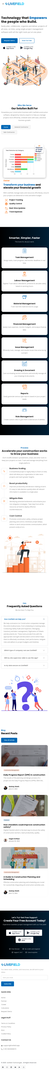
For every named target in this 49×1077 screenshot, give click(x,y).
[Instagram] (7, 1067)
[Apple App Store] (23, 1067)
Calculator (5, 1008)
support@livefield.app (10, 1046)
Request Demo (9, 41)
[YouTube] (15, 1067)
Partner (4, 1001)
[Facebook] (3, 1067)
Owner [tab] (6, 127)
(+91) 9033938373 (8, 1049)
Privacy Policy (6, 1027)
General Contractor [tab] (21, 127)
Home (3, 998)
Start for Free (27, 41)
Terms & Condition (8, 1023)
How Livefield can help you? (15, 619)
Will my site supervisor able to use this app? (21, 658)
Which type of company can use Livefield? (20, 650)
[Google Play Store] (19, 1067)
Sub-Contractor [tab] (9, 132)
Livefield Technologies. (15, 1063)
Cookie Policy (6, 1034)
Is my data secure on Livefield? (16, 665)
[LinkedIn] (11, 1067)
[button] (3, 3)
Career (3, 1005)
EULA (2, 1030)
